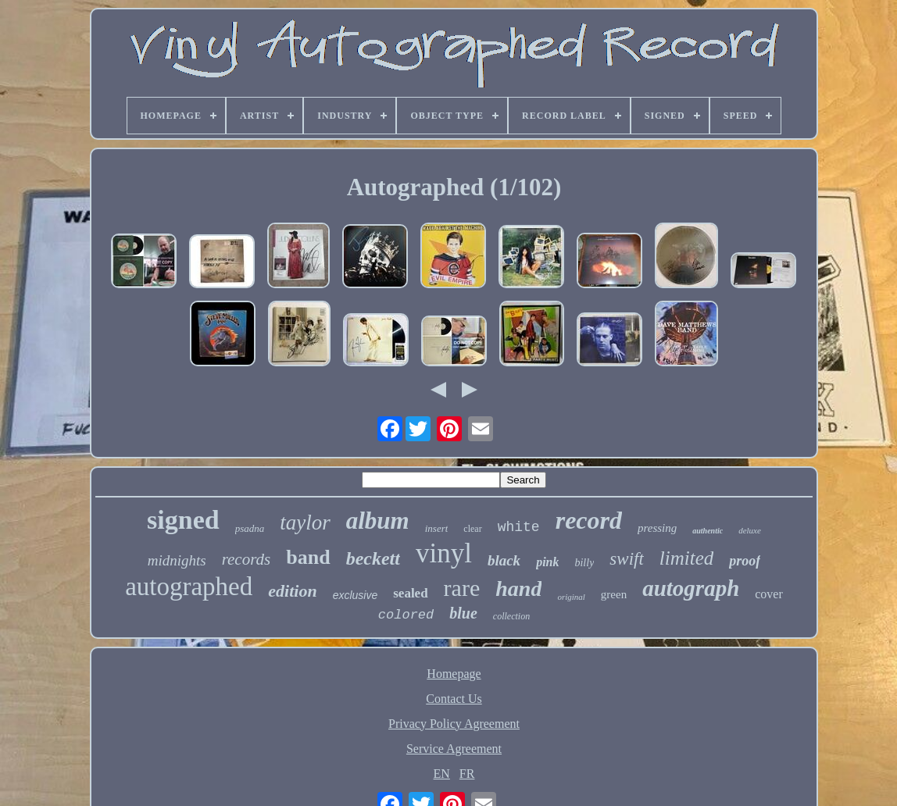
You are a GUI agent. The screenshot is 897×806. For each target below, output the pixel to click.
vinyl (444, 553)
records (246, 559)
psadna (250, 528)
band (308, 557)
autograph (690, 588)
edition (292, 591)
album (377, 520)
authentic (707, 530)
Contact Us (454, 698)
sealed (410, 593)
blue (463, 613)
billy (584, 563)
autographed (188, 586)
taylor (305, 522)
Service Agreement (454, 748)
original (570, 596)
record (589, 520)
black (504, 560)
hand (518, 588)
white (519, 527)
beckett (373, 558)
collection (511, 616)
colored (406, 615)
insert (436, 528)
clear (472, 528)
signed (183, 519)
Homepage (454, 673)
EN (442, 773)
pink (547, 562)
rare (462, 588)
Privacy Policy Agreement (454, 723)
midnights (177, 560)
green (614, 594)
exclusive (355, 595)
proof (744, 561)
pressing (657, 528)
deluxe (749, 530)
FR (467, 773)
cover (769, 594)
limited (686, 558)
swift (626, 559)
